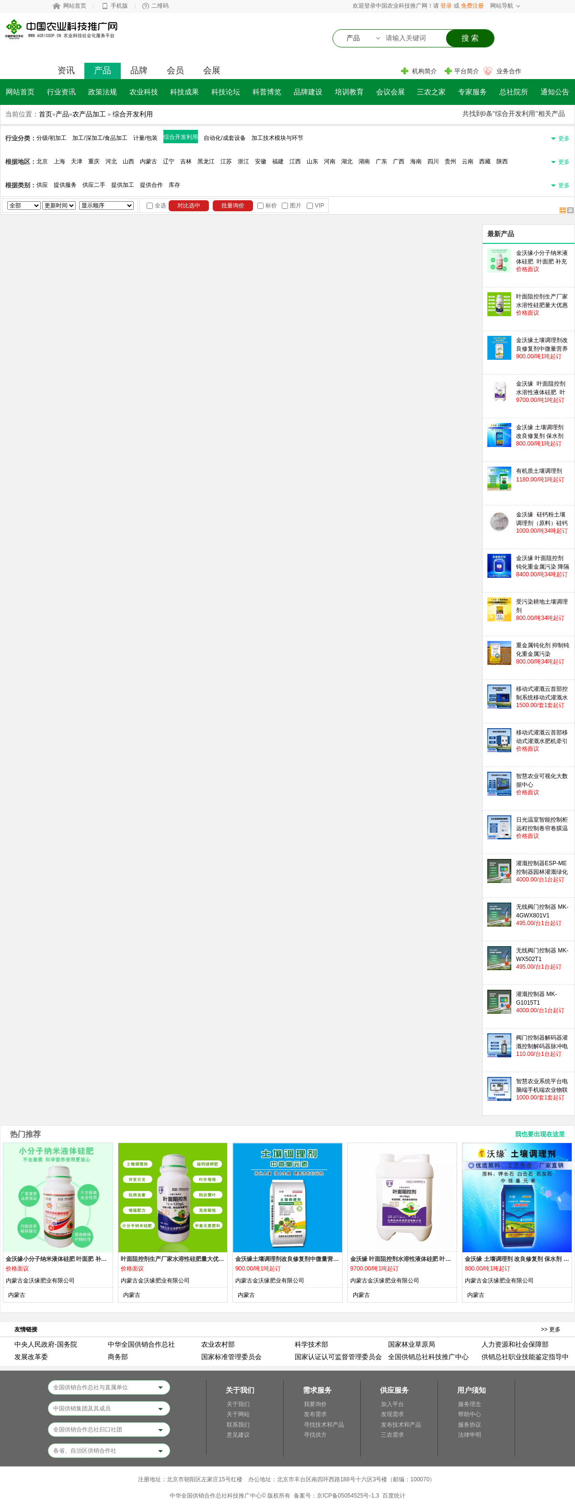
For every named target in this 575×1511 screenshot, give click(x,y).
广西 (398, 161)
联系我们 (238, 1424)
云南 (467, 161)
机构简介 (424, 71)
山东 (312, 161)
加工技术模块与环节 (277, 138)
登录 (446, 5)
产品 (102, 70)
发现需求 (392, 1414)
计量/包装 (145, 138)
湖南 (364, 161)
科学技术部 (311, 1344)
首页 (45, 114)
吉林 (186, 161)
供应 (42, 185)
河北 (111, 161)
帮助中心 (469, 1414)
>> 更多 (551, 1329)
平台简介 (466, 71)
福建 (278, 161)
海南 (416, 161)
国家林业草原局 (411, 1344)
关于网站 (238, 1414)
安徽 (260, 161)
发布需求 (315, 1414)
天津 (76, 161)
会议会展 (390, 92)
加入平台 (392, 1404)
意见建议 (238, 1434)
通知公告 (554, 92)
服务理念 (469, 1404)
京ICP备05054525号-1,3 (348, 1495)
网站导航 (501, 5)
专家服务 (472, 92)
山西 (128, 161)
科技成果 (184, 92)
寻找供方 (315, 1434)
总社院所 (513, 92)
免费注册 (472, 5)
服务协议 (469, 1424)
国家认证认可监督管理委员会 (338, 1357)
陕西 (502, 161)
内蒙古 (148, 161)
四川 (433, 161)
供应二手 (93, 185)
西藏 (485, 161)
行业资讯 (61, 92)
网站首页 (74, 5)
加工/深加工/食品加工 (99, 138)
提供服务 (65, 185)
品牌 (139, 70)
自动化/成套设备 (224, 138)
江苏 (226, 161)
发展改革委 (31, 1357)
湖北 (347, 161)
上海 (59, 161)
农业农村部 (218, 1344)
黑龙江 (206, 161)
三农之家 (431, 92)
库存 (174, 185)
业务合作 (508, 71)
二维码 (160, 5)
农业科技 (143, 92)
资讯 (66, 70)
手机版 (119, 5)
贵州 (450, 161)
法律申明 (469, 1434)
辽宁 (168, 161)
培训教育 (349, 92)
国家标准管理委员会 (231, 1357)
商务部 (118, 1357)
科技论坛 (225, 92)
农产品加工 (89, 114)
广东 (381, 161)
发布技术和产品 (401, 1424)
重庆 (94, 161)
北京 (42, 161)
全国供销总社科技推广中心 (428, 1357)
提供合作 (151, 185)
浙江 (243, 161)
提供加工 (122, 185)
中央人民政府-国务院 (45, 1344)
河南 (329, 161)
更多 (564, 138)
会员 (175, 70)
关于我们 (238, 1404)
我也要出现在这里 (540, 1134)
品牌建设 (308, 92)
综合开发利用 (133, 114)
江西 (295, 161)
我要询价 (315, 1404)
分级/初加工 (51, 138)
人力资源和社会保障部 (515, 1344)
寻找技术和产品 (324, 1424)
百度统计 (393, 1495)
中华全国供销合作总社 (141, 1344)
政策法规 (102, 92)
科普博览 (267, 92)
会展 (211, 70)
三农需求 (392, 1434)
